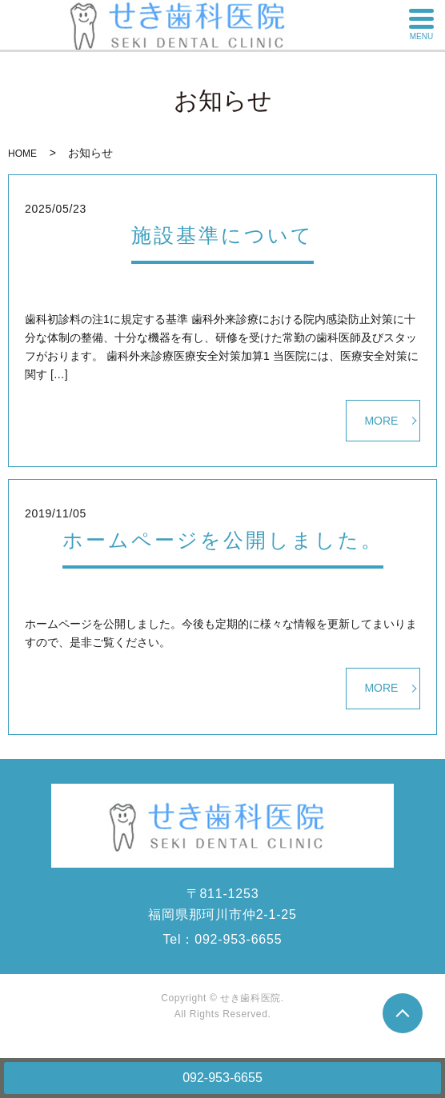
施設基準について (222, 235)
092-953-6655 (222, 1077)
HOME (22, 153)
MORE (381, 420)
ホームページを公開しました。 (222, 540)
